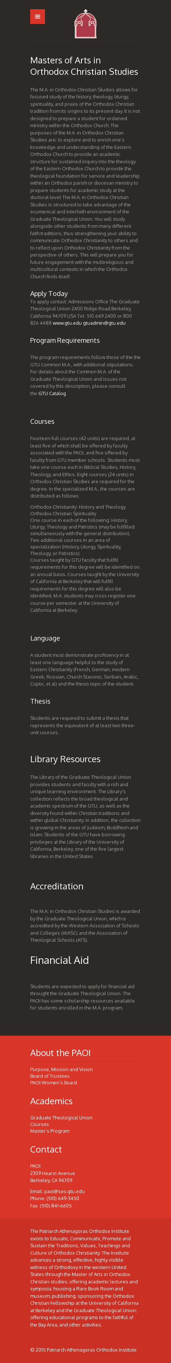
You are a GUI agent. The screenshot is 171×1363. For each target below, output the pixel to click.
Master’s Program (49, 1131)
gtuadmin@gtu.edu (104, 323)
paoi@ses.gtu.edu (64, 1191)
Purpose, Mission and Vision (61, 1069)
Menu (37, 16)
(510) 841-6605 (56, 1206)
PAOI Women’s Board (53, 1082)
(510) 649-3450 (62, 1198)
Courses (39, 1124)
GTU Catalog (52, 393)
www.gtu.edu (67, 323)
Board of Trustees (50, 1076)
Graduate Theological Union (61, 1117)
